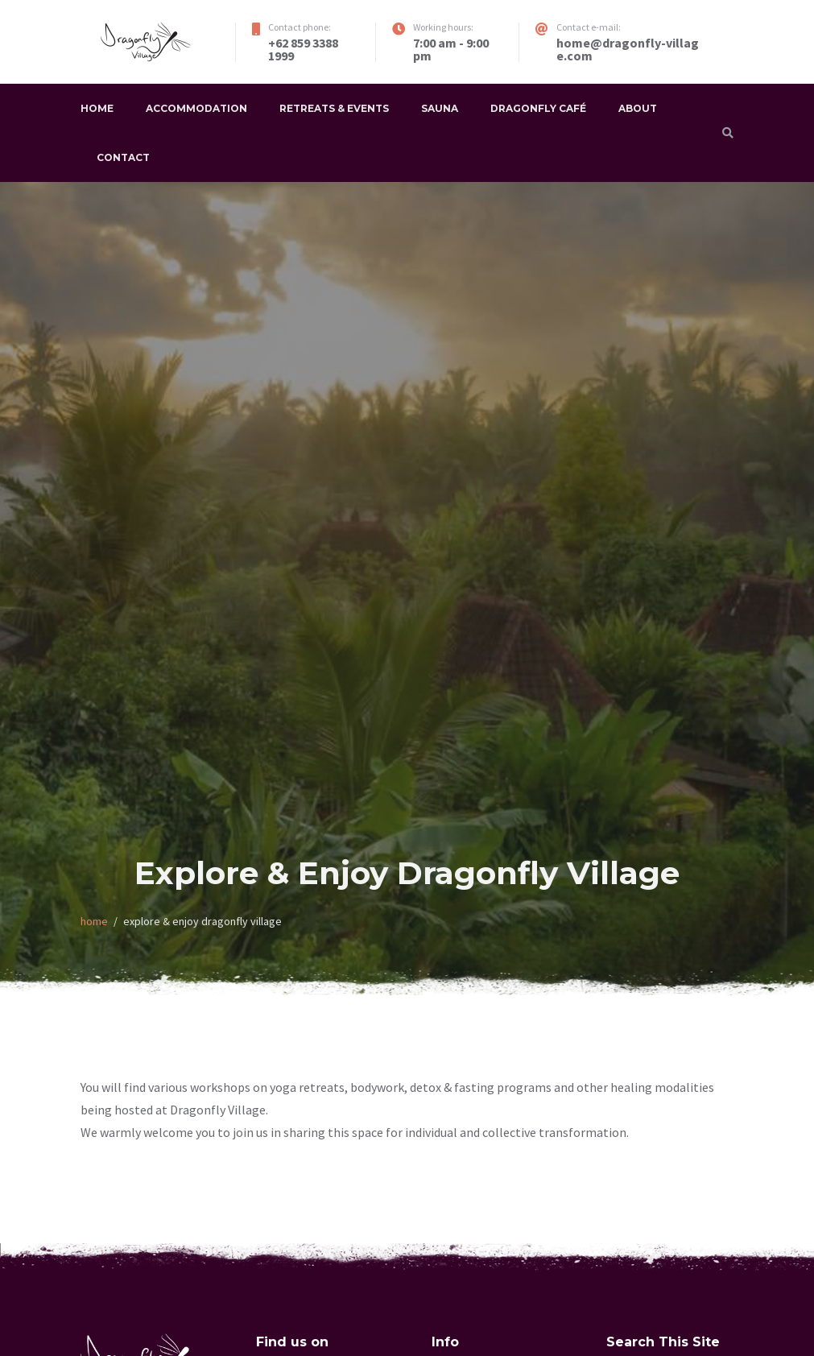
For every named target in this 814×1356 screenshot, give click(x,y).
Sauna (439, 108)
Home (97, 108)
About (637, 108)
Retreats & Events (334, 108)
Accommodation (196, 108)
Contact (123, 157)
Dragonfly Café (538, 108)
